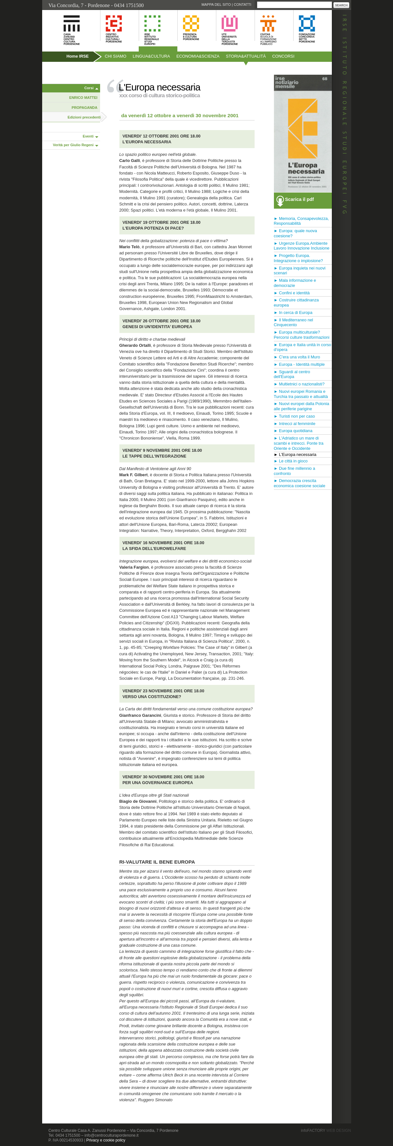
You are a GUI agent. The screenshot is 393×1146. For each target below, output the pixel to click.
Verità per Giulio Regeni (73, 145)
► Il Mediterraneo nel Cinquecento (293, 322)
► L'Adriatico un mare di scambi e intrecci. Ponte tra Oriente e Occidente (298, 443)
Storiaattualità (246, 56)
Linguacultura (151, 56)
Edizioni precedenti (84, 117)
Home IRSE (78, 56)
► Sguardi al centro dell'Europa (292, 374)
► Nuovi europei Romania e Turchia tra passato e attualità (301, 394)
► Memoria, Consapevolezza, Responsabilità (301, 221)
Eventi (88, 136)
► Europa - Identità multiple (299, 364)
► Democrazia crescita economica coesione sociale (299, 483)
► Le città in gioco (291, 461)
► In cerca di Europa (293, 312)
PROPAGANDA (85, 107)
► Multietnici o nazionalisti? (299, 384)
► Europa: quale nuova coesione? (295, 233)
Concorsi (283, 56)
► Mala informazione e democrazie (295, 283)
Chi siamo (115, 56)
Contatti (242, 4)
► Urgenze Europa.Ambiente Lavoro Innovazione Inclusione (302, 246)
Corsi (89, 88)
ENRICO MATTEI (83, 97)
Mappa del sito (216, 4)
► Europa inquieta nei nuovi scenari (300, 271)
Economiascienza (198, 56)
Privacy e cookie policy (105, 1140)
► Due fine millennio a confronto (294, 471)
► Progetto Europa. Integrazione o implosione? (298, 258)
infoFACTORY (326, 1130)
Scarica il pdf (299, 199)
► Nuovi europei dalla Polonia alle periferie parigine (301, 406)
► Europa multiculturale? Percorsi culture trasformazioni (302, 335)
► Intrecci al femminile (294, 423)
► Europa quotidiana (293, 430)
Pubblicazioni (59, 70)
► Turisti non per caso (294, 416)
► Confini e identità (292, 292)
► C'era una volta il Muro (297, 357)
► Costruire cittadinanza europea (296, 303)
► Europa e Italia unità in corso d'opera (302, 347)
